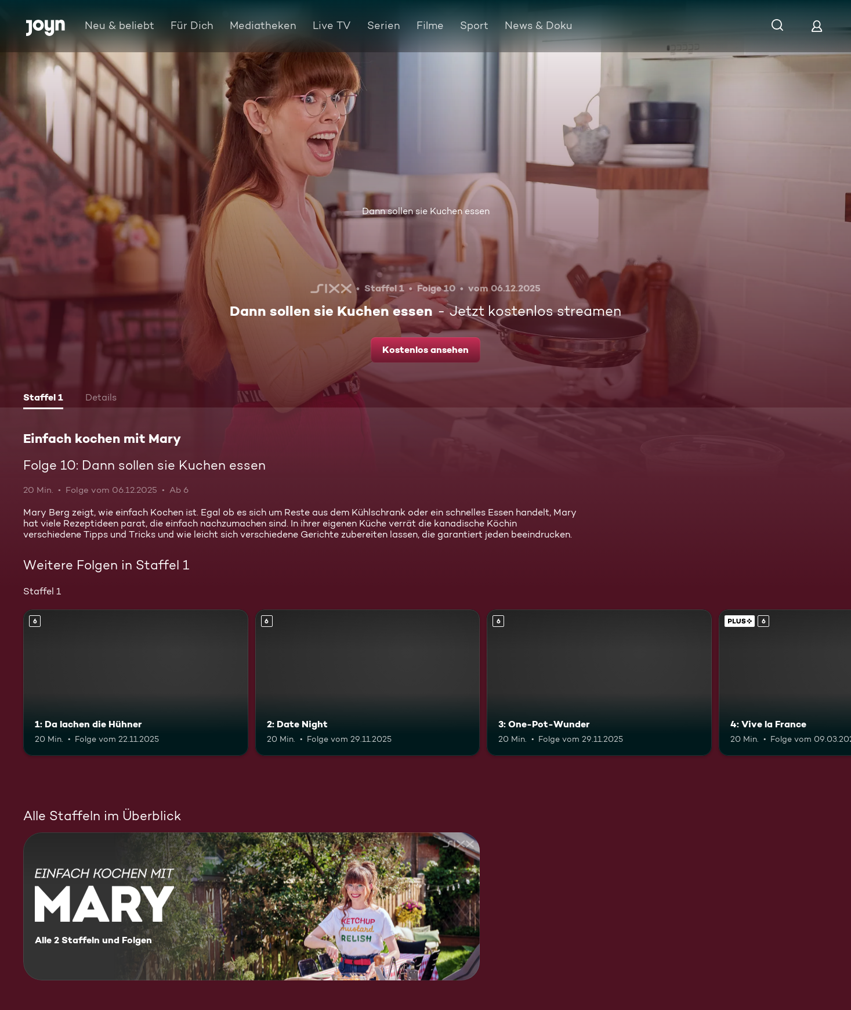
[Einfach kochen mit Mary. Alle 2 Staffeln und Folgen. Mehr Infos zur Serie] (251, 906)
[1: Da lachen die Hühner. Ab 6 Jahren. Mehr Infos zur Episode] (135, 682)
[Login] (816, 26)
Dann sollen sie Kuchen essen (426, 211)
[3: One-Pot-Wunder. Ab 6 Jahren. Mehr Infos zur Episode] (599, 682)
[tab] (43, 398)
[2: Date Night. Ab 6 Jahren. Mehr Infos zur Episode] (367, 682)
